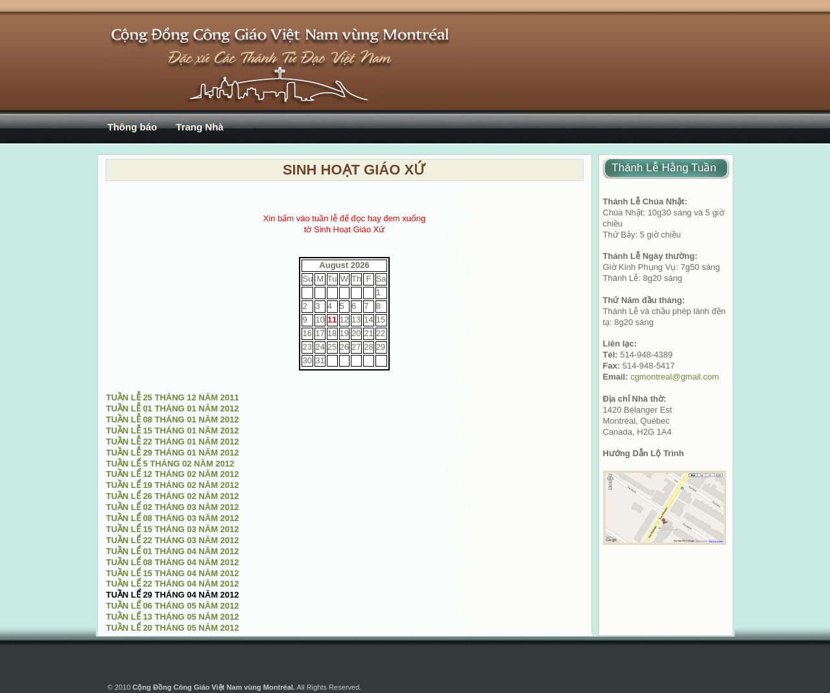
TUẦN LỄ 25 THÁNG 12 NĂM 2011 (172, 397)
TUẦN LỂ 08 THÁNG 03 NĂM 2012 (172, 518)
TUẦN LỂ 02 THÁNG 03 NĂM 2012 (172, 507)
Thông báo (133, 126)
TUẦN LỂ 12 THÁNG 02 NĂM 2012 (172, 474)
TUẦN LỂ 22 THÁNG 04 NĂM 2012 (172, 584)
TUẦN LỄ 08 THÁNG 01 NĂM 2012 (172, 419)
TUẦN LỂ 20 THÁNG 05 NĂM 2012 (172, 628)
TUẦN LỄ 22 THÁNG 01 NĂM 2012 (172, 441)
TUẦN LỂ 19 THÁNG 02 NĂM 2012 (172, 485)
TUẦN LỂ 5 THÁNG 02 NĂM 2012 (170, 463)
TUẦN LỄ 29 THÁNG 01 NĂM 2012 (172, 452)
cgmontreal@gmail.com (674, 377)
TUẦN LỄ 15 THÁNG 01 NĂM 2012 (172, 430)
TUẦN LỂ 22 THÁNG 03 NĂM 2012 (172, 540)
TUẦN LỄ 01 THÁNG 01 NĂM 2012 (172, 408)
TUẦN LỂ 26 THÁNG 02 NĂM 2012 (172, 496)
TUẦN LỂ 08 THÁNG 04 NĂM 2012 (172, 562)
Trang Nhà (199, 126)
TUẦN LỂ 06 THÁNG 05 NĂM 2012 (172, 606)
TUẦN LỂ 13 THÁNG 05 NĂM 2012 (172, 617)
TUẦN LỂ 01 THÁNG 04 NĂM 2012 (172, 551)
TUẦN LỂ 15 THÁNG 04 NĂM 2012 (172, 573)
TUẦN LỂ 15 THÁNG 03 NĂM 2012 (172, 529)
